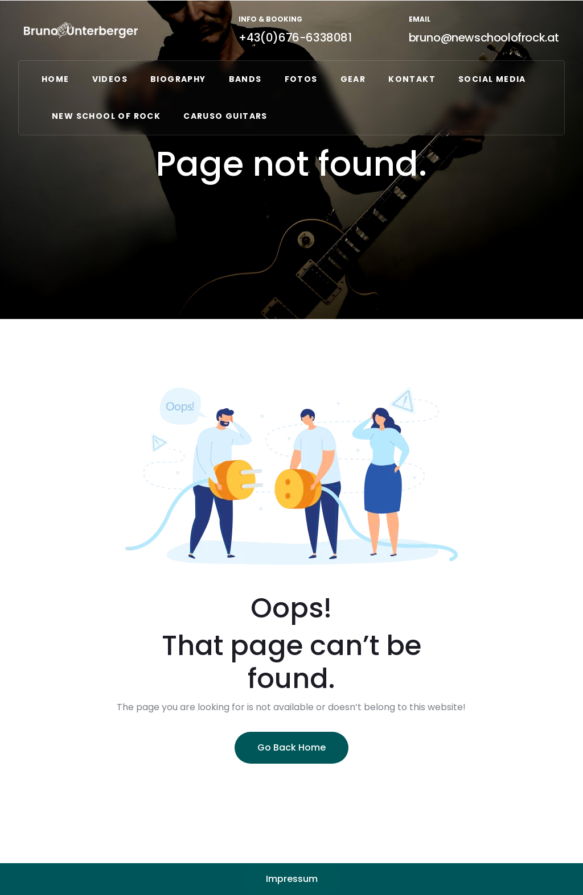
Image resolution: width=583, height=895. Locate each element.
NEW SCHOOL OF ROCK (106, 116)
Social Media (492, 79)
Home (55, 79)
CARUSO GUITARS (225, 116)
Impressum (292, 878)
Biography (178, 79)
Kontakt (412, 79)
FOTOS (301, 79)
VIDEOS (110, 79)
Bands (245, 79)
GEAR (353, 79)
